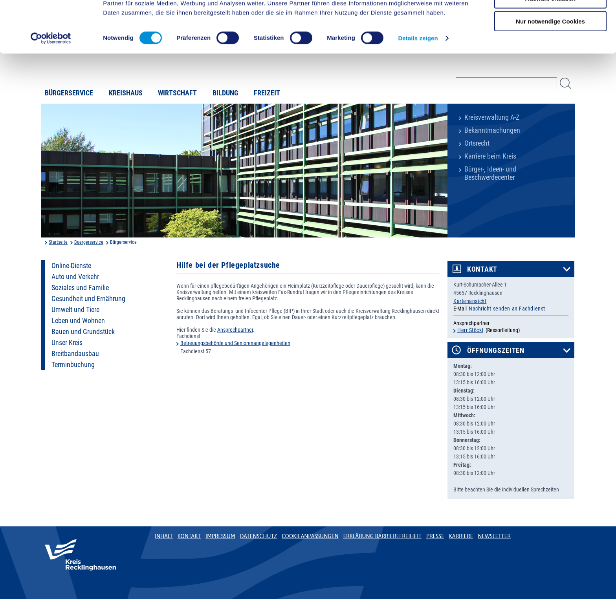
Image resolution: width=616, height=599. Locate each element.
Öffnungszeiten (495, 350)
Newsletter (494, 536)
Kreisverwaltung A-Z (491, 117)
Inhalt (164, 536)
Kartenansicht (469, 301)
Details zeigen (418, 82)
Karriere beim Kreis (490, 156)
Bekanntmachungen (492, 130)
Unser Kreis (66, 343)
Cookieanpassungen (310, 536)
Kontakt (482, 269)
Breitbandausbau (75, 354)
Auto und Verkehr (75, 277)
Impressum (220, 536)
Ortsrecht (477, 143)
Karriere (461, 536)
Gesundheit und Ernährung (88, 299)
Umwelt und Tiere (75, 310)
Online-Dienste (71, 266)
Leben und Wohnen (78, 321)
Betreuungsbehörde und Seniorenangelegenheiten (235, 343)
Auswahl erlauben (550, 42)
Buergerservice (88, 242)
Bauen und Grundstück (83, 332)
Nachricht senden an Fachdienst (507, 308)
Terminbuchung (73, 365)
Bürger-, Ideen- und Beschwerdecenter (490, 173)
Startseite (58, 242)
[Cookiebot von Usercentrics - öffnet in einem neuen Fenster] (50, 82)
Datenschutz (258, 536)
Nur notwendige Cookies (550, 65)
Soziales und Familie (80, 288)
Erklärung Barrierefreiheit (382, 536)
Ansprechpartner (235, 330)
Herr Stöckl (470, 330)
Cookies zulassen (550, 19)
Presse (435, 536)
